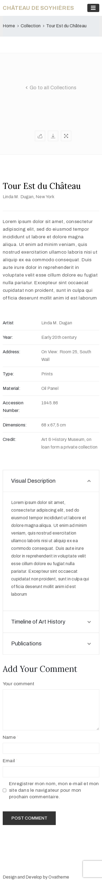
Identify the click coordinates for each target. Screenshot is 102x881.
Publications (51, 643)
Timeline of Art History (51, 622)
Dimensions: (15, 425)
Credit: (9, 439)
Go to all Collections (53, 87)
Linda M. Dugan (18, 196)
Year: (8, 337)
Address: (12, 351)
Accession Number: (13, 407)
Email (9, 760)
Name (9, 737)
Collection (31, 25)
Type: (8, 374)
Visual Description (51, 481)
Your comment (18, 683)
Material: (11, 388)
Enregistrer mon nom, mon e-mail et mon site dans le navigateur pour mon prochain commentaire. (54, 790)
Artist (8, 323)
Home (9, 25)
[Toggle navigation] (93, 8)
